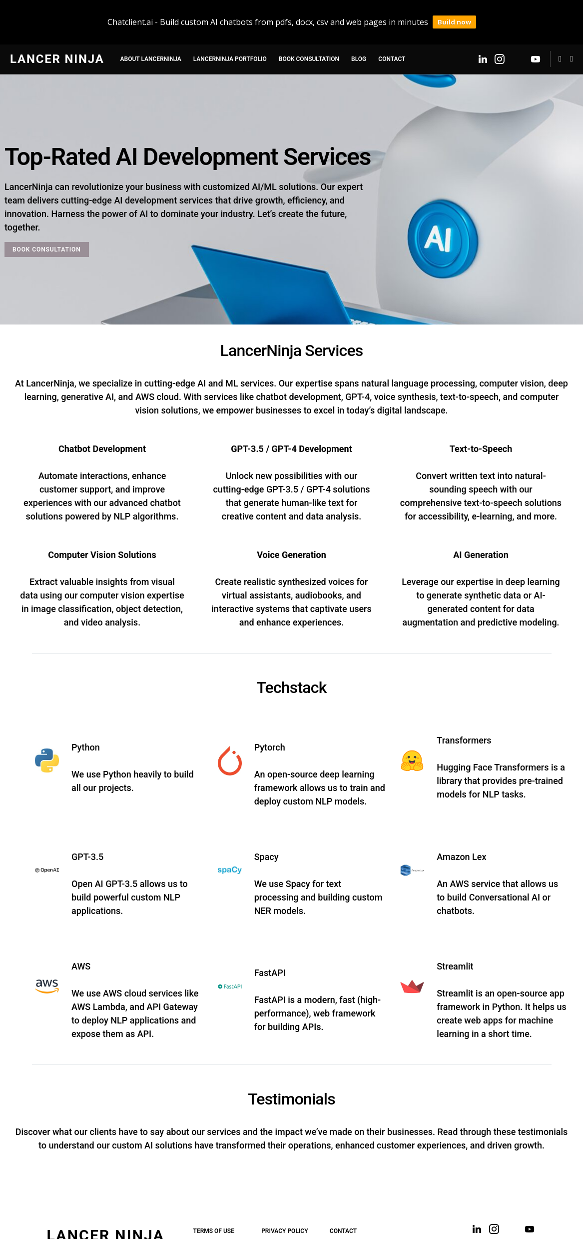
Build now (454, 11)
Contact (343, 1209)
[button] (571, 38)
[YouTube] (536, 37)
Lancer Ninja (57, 37)
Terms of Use (213, 1209)
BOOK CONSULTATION (46, 228)
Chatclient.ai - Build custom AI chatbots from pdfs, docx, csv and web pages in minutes (267, 11)
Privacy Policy (284, 1209)
